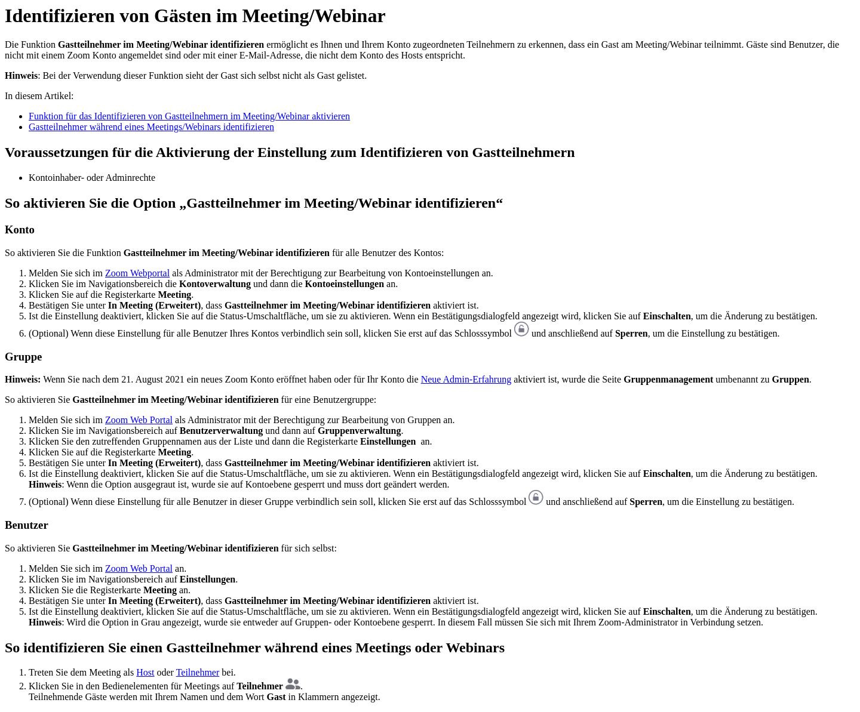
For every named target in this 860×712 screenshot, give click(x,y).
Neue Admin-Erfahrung (466, 379)
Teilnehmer (198, 672)
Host (145, 672)
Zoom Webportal (137, 273)
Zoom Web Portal (139, 420)
